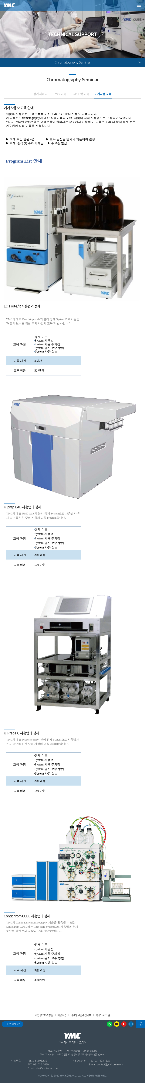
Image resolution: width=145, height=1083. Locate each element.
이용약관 (62, 1015)
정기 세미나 (40, 93)
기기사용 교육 (103, 93)
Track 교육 (59, 93)
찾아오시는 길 (103, 1015)
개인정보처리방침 (44, 1015)
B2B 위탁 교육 (80, 93)
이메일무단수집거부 (81, 1015)
